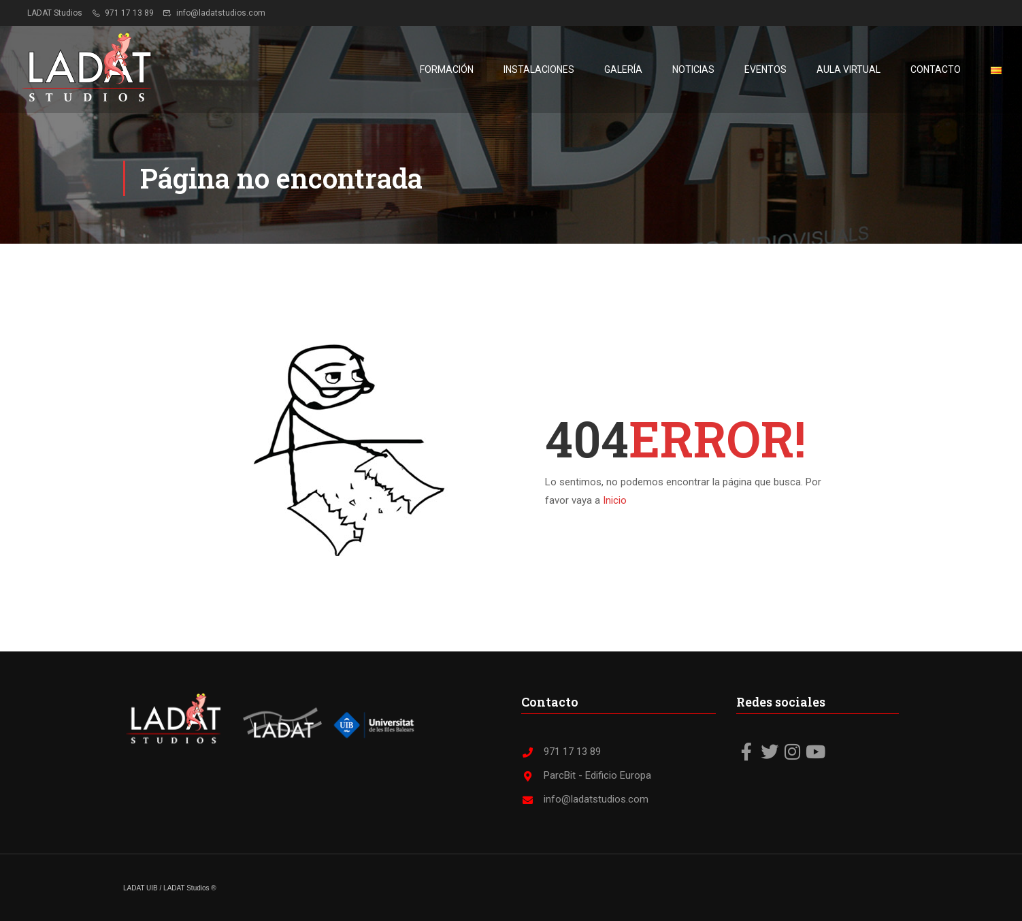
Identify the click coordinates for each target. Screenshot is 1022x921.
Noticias (693, 69)
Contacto (935, 69)
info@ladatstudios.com (214, 13)
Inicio (615, 500)
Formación (447, 69)
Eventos (765, 69)
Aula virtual (848, 69)
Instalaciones (539, 69)
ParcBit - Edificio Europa (586, 775)
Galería (623, 69)
